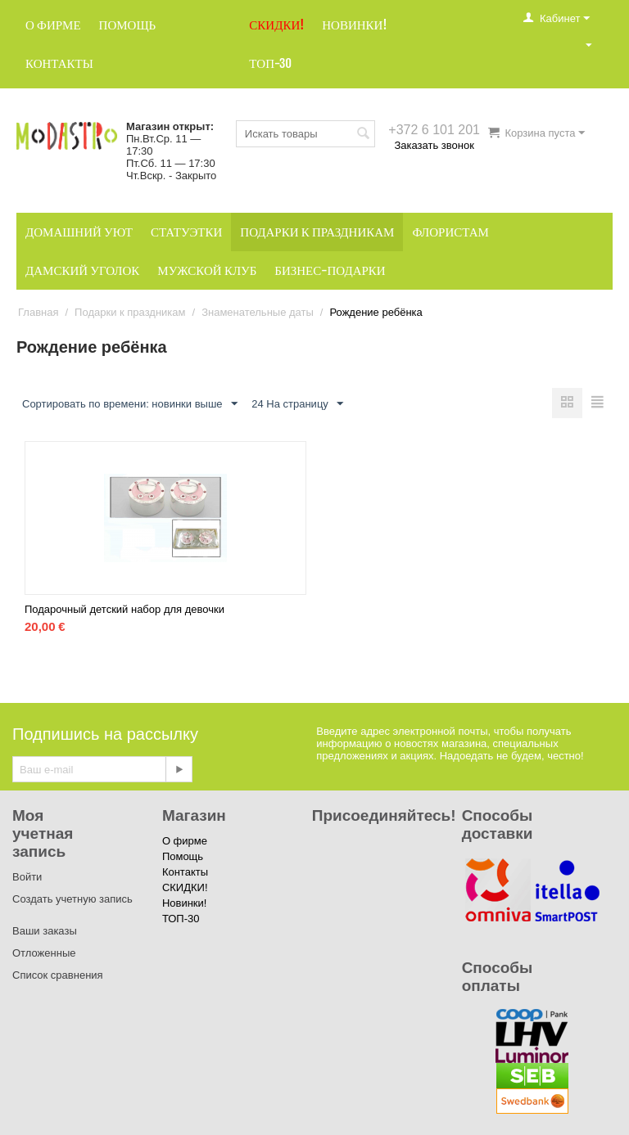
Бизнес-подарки (329, 270)
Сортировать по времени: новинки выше (130, 404)
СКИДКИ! (276, 25)
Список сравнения (57, 975)
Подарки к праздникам (317, 232)
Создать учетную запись (72, 899)
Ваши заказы (44, 931)
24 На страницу (297, 404)
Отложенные (43, 953)
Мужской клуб (206, 270)
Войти (27, 877)
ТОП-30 (270, 63)
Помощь (127, 25)
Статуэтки (186, 232)
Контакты (59, 63)
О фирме (53, 25)
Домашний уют (79, 232)
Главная (38, 312)
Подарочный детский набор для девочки (124, 609)
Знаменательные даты (257, 312)
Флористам (450, 232)
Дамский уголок (82, 270)
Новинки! (354, 25)
